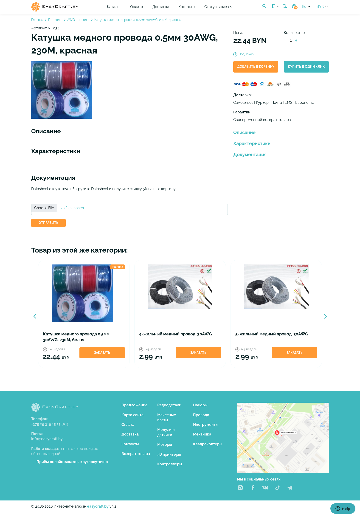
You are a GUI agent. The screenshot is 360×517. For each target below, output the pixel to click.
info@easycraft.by (47, 439)
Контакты (186, 7)
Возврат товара (135, 454)
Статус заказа (216, 7)
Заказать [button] (102, 352)
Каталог (114, 7)
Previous (34, 316)
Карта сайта (132, 415)
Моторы (164, 444)
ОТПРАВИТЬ (48, 223)
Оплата (136, 7)
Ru (304, 6)
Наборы (200, 405)
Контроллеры (169, 464)
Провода (55, 20)
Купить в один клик (306, 66)
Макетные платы (166, 417)
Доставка (160, 7)
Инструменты (205, 424)
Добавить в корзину (255, 66)
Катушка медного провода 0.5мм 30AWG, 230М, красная (137, 20)
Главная (37, 20)
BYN (320, 6)
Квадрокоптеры (207, 444)
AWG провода (78, 20)
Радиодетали (169, 405)
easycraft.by (98, 506)
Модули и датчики (166, 432)
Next (325, 316)
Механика (202, 434)
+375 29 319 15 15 (49, 424)
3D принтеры (169, 454)
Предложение (134, 405)
